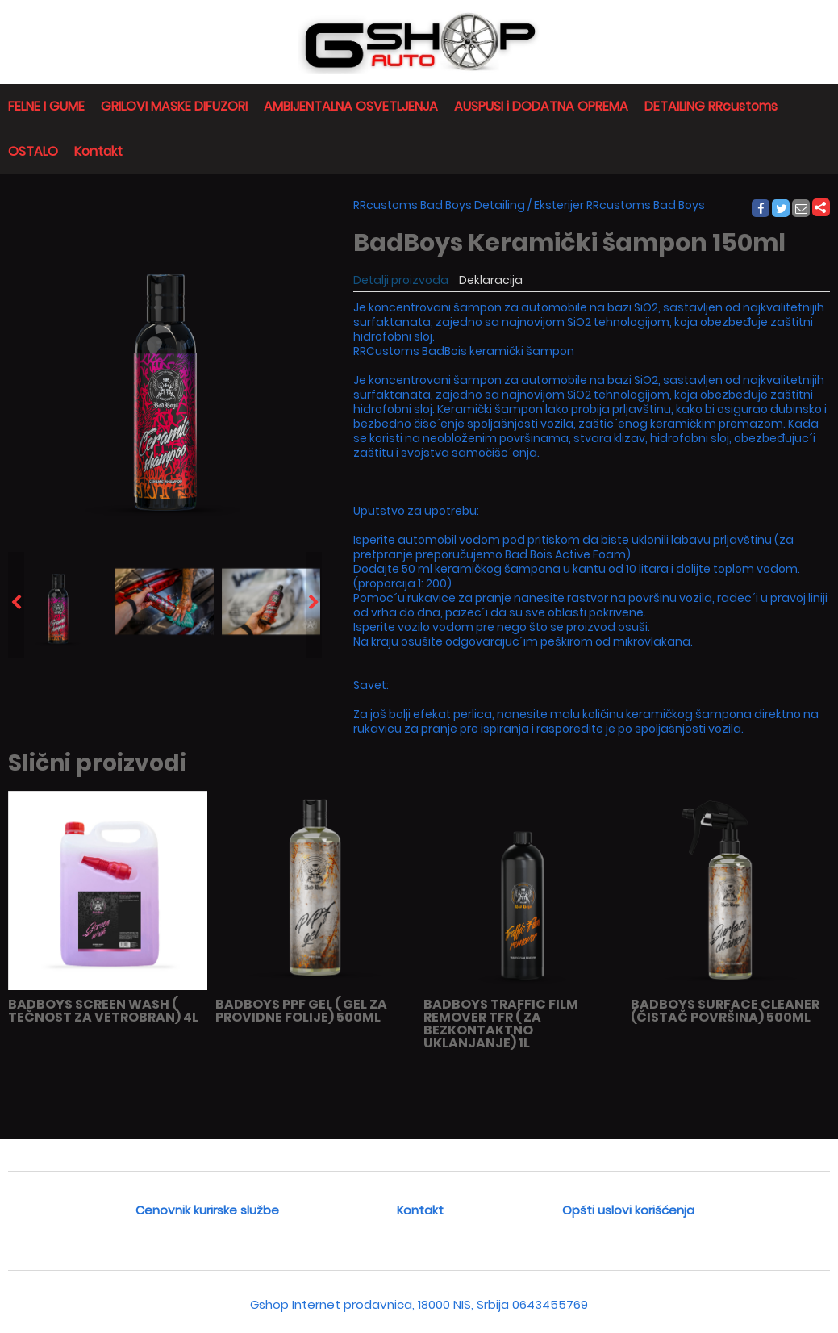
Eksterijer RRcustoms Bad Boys (619, 205)
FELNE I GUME (46, 106)
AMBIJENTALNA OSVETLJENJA (351, 106)
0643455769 (550, 1304)
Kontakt (98, 151)
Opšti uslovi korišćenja (628, 1209)
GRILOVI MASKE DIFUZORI (174, 106)
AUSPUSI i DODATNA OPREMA (541, 106)
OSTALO (33, 151)
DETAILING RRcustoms (711, 106)
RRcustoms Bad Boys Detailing (439, 205)
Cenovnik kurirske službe (207, 1209)
